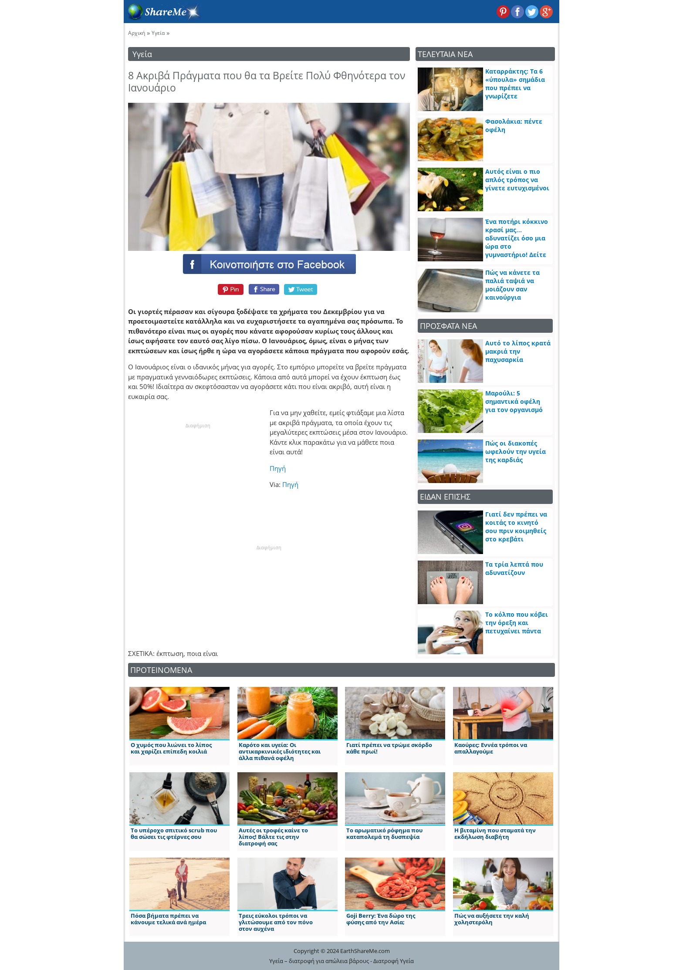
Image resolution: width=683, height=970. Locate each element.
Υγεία (158, 33)
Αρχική (136, 33)
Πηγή (278, 468)
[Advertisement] (197, 483)
